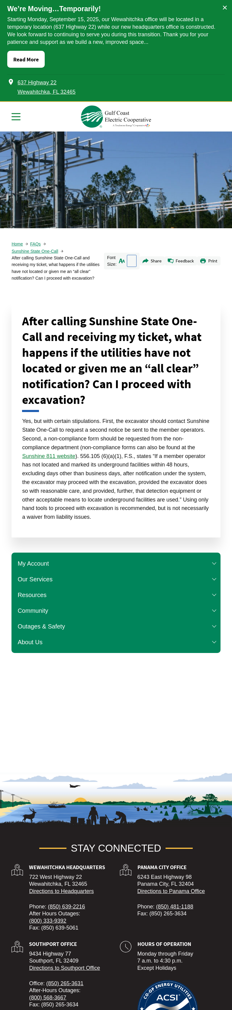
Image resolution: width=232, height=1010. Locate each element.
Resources (118, 595)
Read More (26, 59)
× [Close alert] (224, 7)
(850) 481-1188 (174, 907)
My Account (118, 563)
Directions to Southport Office (64, 968)
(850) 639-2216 (66, 907)
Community (118, 611)
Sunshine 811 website (48, 456)
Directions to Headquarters (61, 891)
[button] (214, 563)
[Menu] (16, 116)
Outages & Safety (118, 626)
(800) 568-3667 (47, 998)
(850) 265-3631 (64, 983)
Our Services (118, 579)
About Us (118, 642)
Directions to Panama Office (171, 891)
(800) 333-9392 (47, 921)
